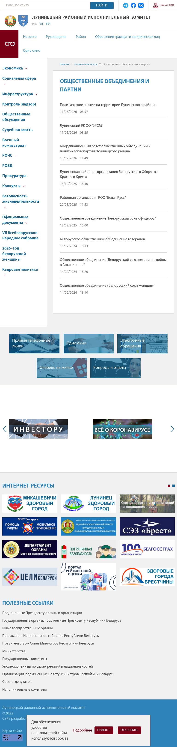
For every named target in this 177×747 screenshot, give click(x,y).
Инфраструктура (19, 94)
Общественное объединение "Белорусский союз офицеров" (108, 218)
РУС (34, 24)
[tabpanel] (88, 544)
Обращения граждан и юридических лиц (127, 37)
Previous (5, 429)
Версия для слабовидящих (9, 44)
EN (41, 24)
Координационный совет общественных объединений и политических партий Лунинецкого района (105, 149)
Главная (64, 64)
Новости (30, 37)
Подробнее (82, 730)
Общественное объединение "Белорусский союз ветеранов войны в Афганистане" (113, 262)
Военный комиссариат (14, 143)
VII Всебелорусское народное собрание (20, 236)
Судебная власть (17, 130)
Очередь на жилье (56, 368)
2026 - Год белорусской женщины (14, 254)
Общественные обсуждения (16, 117)
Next (171, 429)
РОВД (7, 166)
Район (81, 37)
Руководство (56, 37)
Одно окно (31, 51)
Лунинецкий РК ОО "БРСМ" (81, 126)
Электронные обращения (132, 343)
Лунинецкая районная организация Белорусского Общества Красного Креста (109, 174)
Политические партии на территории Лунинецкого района (107, 105)
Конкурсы (13, 186)
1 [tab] (169, 486)
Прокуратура (14, 176)
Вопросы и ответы (109, 368)
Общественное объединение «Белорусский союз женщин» (107, 286)
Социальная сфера (19, 81)
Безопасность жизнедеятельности (20, 201)
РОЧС (9, 156)
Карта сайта (167, 5)
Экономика (14, 68)
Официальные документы (15, 220)
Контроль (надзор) (19, 104)
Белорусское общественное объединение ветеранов (102, 239)
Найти (102, 5)
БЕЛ (48, 24)
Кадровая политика (20, 272)
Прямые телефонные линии (31, 343)
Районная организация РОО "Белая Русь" (93, 198)
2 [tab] (173, 486)
